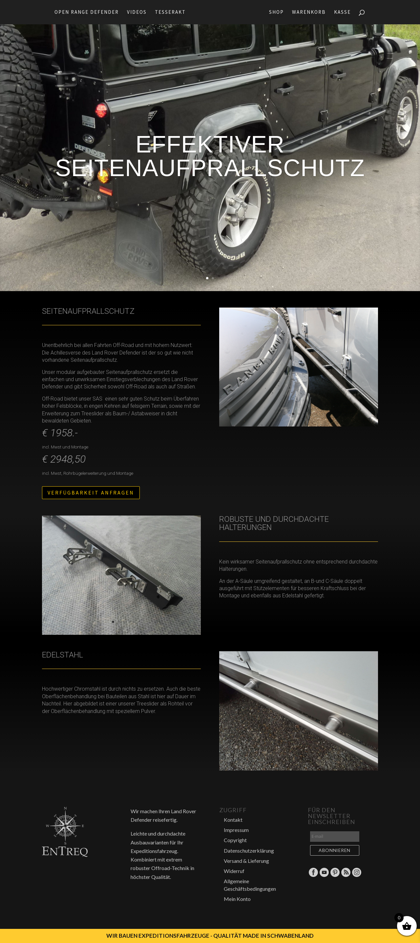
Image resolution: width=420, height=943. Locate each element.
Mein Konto (237, 899)
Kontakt (233, 819)
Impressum (236, 830)
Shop (278, 12)
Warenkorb (311, 12)
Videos (135, 12)
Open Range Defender (84, 12)
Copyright (235, 840)
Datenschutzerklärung (249, 850)
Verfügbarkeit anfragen (91, 492)
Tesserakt (168, 12)
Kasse (344, 12)
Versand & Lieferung (246, 861)
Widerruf (234, 871)
